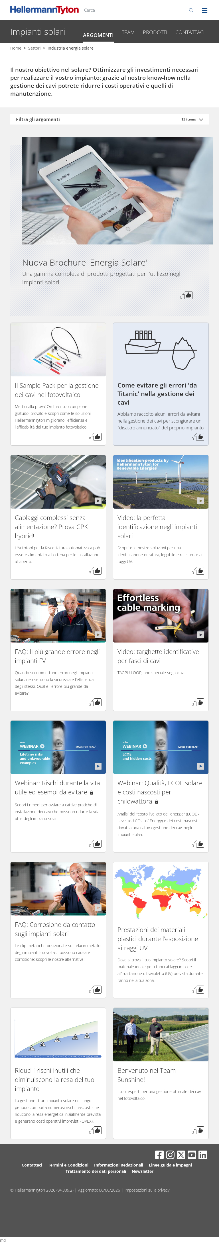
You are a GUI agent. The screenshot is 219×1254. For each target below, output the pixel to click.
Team (128, 50)
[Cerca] (139, 10)
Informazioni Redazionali (118, 1183)
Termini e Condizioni (68, 1183)
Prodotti (155, 50)
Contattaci (190, 50)
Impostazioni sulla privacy (147, 1208)
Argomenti (98, 53)
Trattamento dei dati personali (96, 1189)
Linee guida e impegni (170, 1183)
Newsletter (142, 1189)
